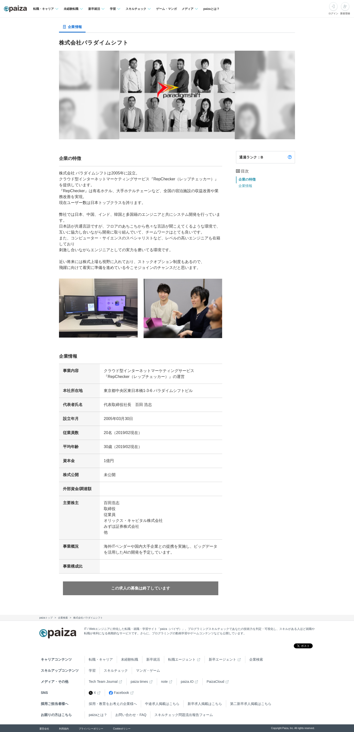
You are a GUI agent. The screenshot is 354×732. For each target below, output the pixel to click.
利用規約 (64, 728)
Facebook (119, 693)
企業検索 (256, 659)
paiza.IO (187, 682)
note (164, 682)
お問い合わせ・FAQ (130, 715)
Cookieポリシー (122, 728)
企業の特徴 (247, 179)
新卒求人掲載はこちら (205, 704)
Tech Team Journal (103, 682)
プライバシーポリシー (91, 728)
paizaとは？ (211, 9)
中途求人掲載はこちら (162, 704)
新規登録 (345, 13)
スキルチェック (116, 670)
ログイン (333, 13)
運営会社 (44, 728)
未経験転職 (129, 659)
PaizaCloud (215, 682)
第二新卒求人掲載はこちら (250, 704)
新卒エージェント (222, 659)
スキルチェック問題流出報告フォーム (183, 715)
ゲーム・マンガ (166, 9)
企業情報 (245, 186)
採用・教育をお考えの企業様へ (113, 704)
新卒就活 (153, 659)
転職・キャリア (101, 659)
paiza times (139, 682)
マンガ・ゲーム (148, 670)
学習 (92, 670)
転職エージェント (182, 659)
